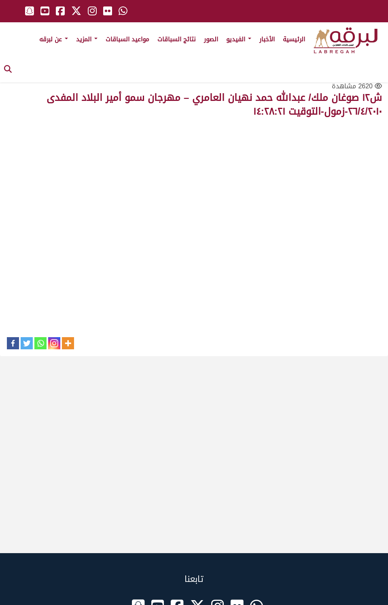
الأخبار (267, 39)
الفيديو (238, 39)
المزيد (87, 39)
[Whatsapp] (40, 343)
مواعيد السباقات (127, 39)
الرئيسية (294, 39)
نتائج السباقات (176, 39)
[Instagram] (54, 343)
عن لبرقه (53, 39)
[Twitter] (27, 343)
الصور (211, 39)
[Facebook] (13, 343)
